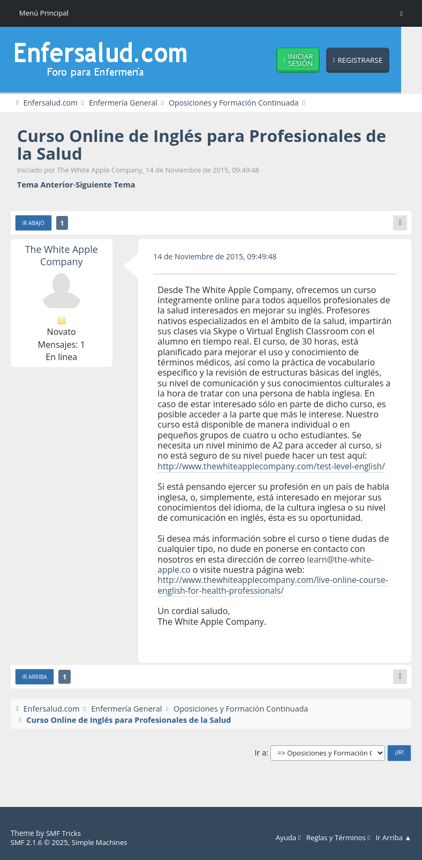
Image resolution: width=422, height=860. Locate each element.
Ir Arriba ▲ (392, 838)
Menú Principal (44, 13)
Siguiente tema (105, 185)
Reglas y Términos (336, 838)
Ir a (261, 764)
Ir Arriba (35, 688)
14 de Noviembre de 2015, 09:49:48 (217, 256)
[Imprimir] (400, 223)
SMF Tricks (64, 833)
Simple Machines (103, 842)
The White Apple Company (61, 255)
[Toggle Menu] (401, 13)
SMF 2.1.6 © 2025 (40, 842)
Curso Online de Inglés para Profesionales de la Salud (208, 144)
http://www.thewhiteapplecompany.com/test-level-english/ (259, 472)
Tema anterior (45, 185)
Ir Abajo (34, 224)
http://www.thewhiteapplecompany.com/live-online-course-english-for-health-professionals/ (261, 596)
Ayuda (284, 838)
